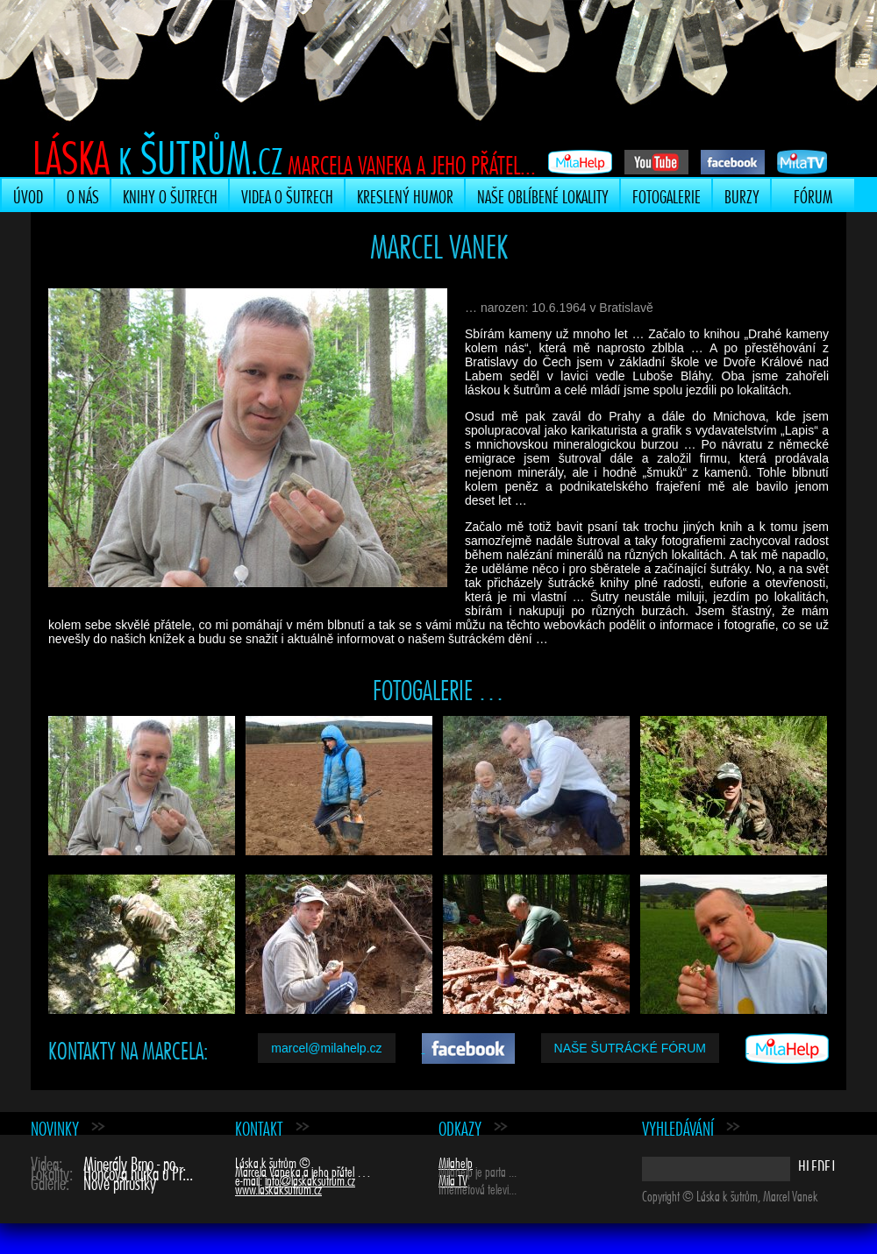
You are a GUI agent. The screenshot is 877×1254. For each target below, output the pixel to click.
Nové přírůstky (119, 1181)
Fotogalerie (666, 194)
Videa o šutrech (287, 194)
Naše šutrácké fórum (630, 1048)
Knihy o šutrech (170, 194)
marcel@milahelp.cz (326, 1048)
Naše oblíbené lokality (543, 194)
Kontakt (259, 1126)
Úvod (28, 194)
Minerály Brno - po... (134, 1161)
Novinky (55, 1126)
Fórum (813, 194)
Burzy (741, 194)
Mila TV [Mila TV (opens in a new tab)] (452, 1178)
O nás (83, 194)
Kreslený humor (405, 194)
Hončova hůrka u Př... (138, 1171)
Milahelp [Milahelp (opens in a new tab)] (455, 1161)
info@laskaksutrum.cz (310, 1178)
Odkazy (459, 1126)
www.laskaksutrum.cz (278, 1187)
